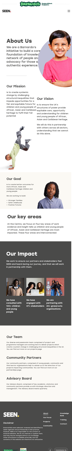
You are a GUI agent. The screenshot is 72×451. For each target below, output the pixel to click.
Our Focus (47, 417)
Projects (46, 422)
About (45, 413)
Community (47, 426)
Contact (63, 424)
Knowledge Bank (64, 414)
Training (63, 420)
